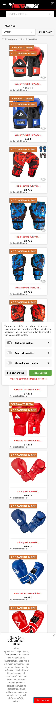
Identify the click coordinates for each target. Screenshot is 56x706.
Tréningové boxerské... (28, 491)
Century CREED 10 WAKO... (28, 83)
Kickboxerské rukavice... (28, 185)
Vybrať (18, 32)
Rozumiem (43, 700)
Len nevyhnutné (15, 372)
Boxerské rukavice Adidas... (28, 389)
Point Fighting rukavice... (28, 287)
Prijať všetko (40, 372)
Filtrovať (45, 32)
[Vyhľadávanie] (30, 14)
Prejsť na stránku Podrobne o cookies (28, 378)
